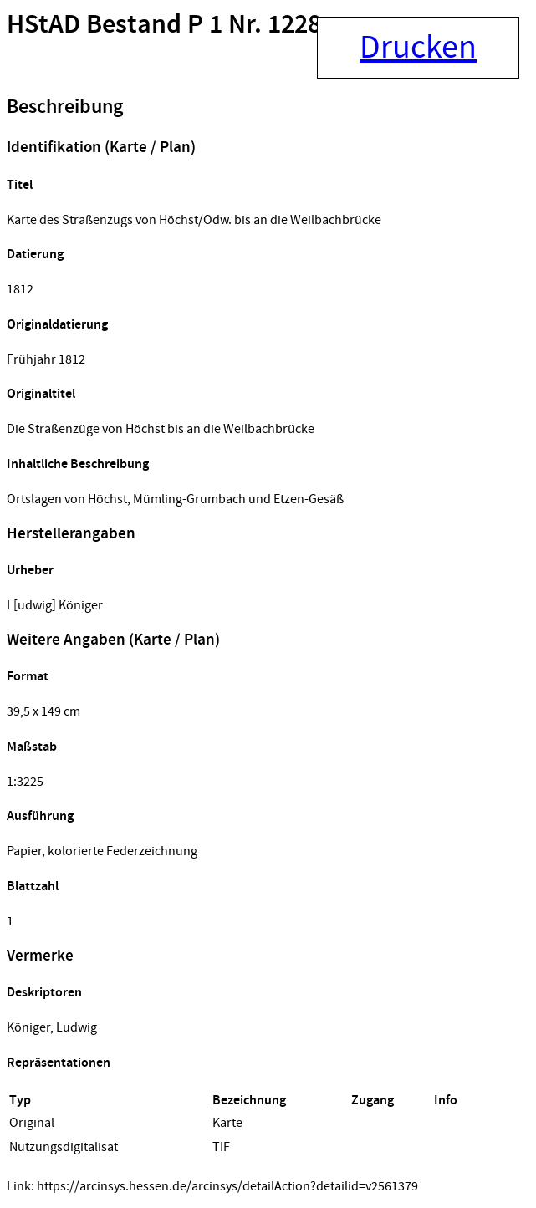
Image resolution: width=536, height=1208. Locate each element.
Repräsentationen (58, 1063)
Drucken (418, 47)
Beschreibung (65, 107)
